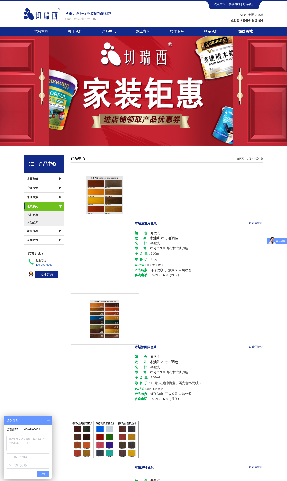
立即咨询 (47, 274)
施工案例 (143, 31)
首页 (248, 158)
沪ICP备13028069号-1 (136, 471)
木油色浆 (32, 222)
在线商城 (245, 31)
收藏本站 (219, 4)
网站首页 (41, 31)
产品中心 (109, 31)
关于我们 (75, 31)
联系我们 (248, 4)
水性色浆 (32, 214)
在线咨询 (234, 4)
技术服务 (177, 31)
